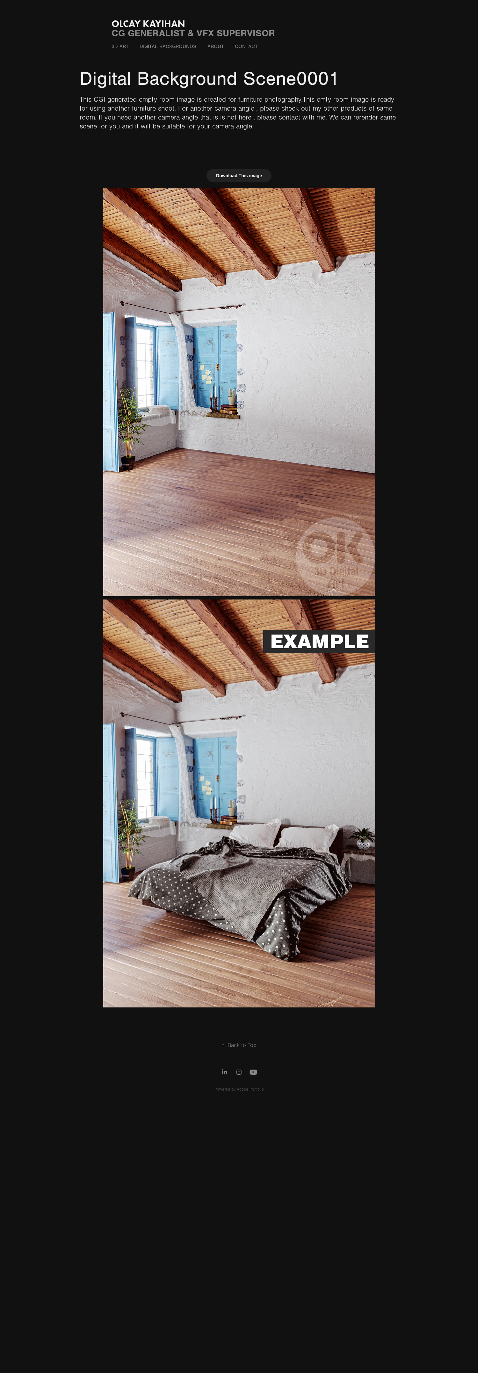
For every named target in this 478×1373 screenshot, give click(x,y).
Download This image (239, 175)
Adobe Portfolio (250, 1089)
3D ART (120, 46)
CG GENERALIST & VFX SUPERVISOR (193, 33)
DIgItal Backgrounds (168, 46)
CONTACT (246, 46)
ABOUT (215, 46)
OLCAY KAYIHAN (148, 24)
